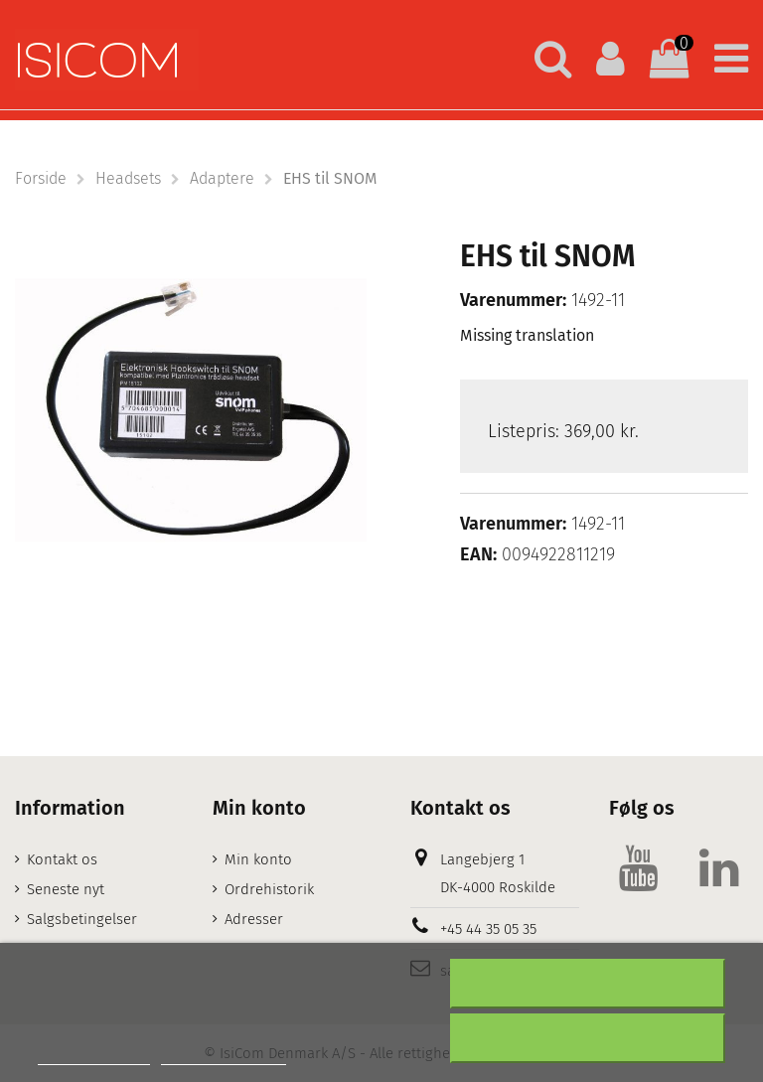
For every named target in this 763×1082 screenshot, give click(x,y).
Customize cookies (223, 1055)
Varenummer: (513, 300)
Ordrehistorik (269, 889)
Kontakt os (62, 859)
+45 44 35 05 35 (488, 929)
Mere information (94, 1055)
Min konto (258, 859)
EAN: (478, 554)
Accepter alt (588, 1038)
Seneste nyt (65, 889)
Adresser (254, 919)
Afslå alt (587, 984)
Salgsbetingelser (82, 919)
